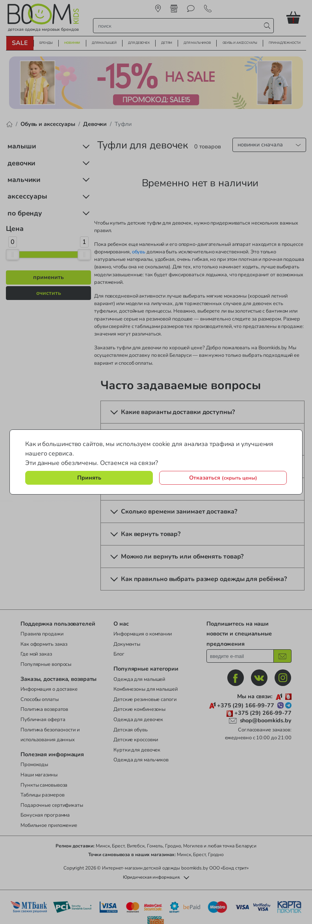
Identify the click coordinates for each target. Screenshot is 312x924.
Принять (89, 478)
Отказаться (223, 478)
